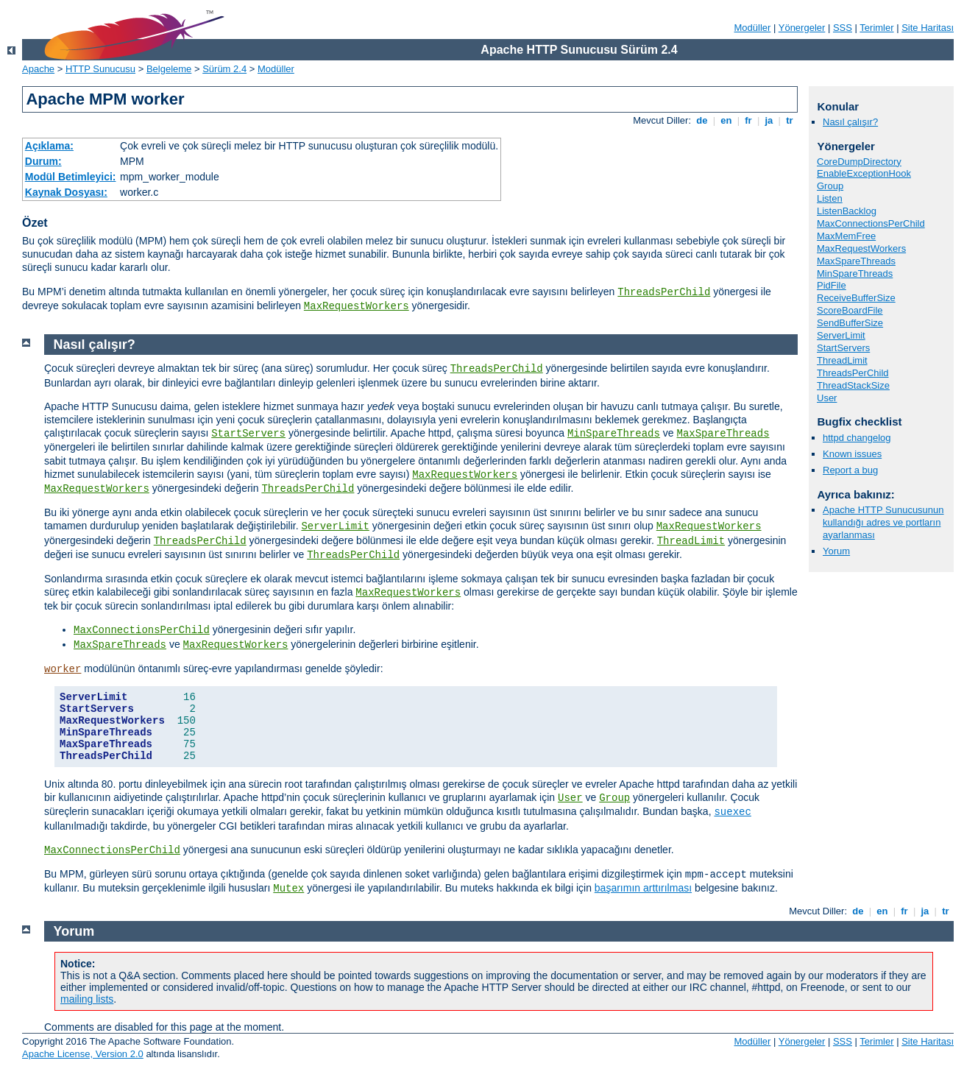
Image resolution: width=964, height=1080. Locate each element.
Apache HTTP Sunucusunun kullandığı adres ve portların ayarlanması (883, 522)
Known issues (852, 453)
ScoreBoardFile (850, 310)
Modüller (752, 27)
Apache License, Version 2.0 (82, 1053)
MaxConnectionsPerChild (871, 223)
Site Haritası (927, 27)
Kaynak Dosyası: (66, 192)
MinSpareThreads (855, 273)
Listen (830, 198)
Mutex (288, 888)
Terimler (876, 27)
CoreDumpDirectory (859, 161)
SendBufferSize (850, 322)
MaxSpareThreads (856, 261)
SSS (842, 27)
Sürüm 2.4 (224, 68)
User (827, 397)
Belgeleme (168, 68)
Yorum (836, 551)
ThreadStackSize (853, 385)
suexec (732, 812)
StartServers (843, 347)
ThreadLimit (842, 360)
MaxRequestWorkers (356, 306)
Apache (38, 68)
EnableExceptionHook (864, 173)
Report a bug (850, 470)
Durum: (43, 161)
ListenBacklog (846, 210)
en (726, 120)
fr (749, 120)
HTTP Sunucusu (100, 68)
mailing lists (86, 999)
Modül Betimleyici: (70, 177)
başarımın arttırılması (643, 888)
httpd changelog (857, 437)
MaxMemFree (846, 235)
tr (790, 120)
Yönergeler (802, 27)
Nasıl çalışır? (850, 121)
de (702, 120)
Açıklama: (49, 146)
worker (62, 669)
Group (830, 185)
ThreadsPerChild (663, 292)
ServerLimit (841, 335)
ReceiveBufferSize (856, 297)
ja (769, 120)
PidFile (831, 285)
